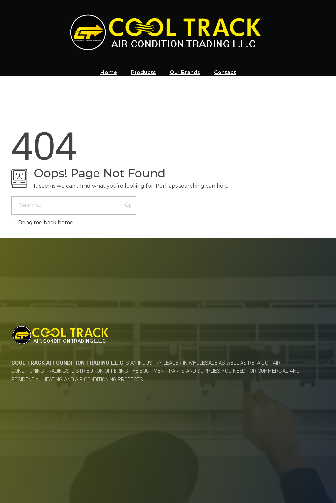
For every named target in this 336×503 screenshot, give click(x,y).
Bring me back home (42, 223)
